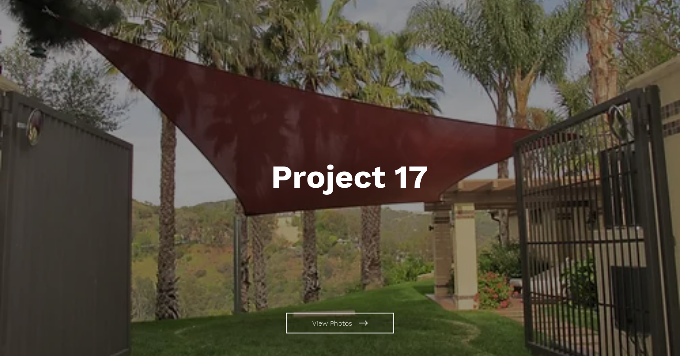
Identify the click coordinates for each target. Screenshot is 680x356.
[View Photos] (340, 323)
